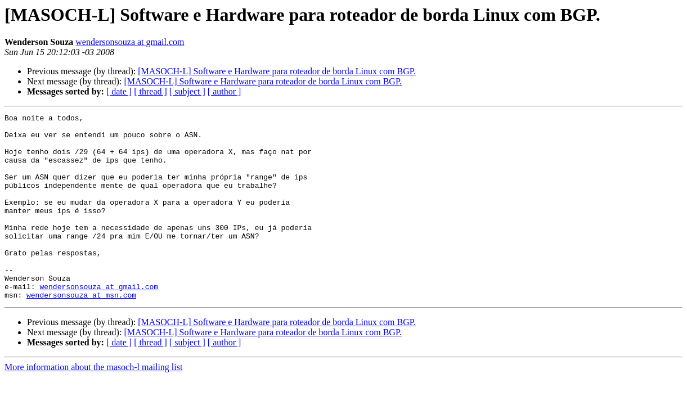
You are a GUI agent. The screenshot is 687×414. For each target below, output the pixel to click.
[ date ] (119, 91)
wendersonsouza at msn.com (81, 332)
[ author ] (224, 91)
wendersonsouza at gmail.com (129, 42)
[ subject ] (187, 91)
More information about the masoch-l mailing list (93, 404)
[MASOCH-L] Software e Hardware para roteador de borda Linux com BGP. (277, 71)
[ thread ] (150, 91)
